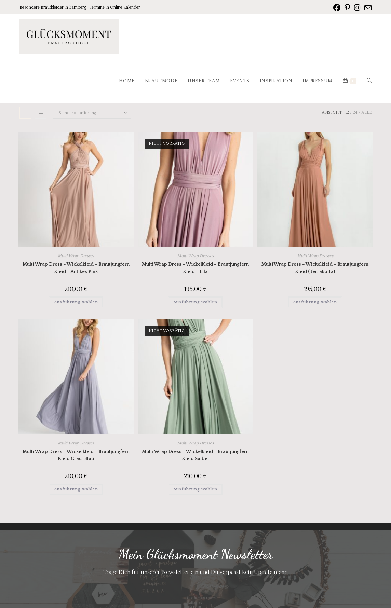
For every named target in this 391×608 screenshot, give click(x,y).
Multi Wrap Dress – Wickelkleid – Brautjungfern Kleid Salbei (195, 455)
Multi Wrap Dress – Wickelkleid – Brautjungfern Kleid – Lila (195, 268)
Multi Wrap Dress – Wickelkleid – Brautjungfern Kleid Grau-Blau (76, 455)
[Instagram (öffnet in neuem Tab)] (357, 8)
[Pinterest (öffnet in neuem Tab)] (347, 8)
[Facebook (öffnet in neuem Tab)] (336, 8)
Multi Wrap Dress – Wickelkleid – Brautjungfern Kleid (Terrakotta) (314, 268)
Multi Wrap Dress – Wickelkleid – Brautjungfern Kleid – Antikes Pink (76, 268)
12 (347, 112)
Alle (366, 112)
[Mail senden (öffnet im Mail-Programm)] (367, 8)
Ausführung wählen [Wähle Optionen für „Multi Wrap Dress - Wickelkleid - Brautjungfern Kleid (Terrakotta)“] (315, 302)
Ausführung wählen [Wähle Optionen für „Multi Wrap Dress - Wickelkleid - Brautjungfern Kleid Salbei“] (195, 489)
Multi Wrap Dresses (76, 256)
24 (355, 112)
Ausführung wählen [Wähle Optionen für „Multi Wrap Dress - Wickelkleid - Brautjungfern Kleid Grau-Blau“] (76, 489)
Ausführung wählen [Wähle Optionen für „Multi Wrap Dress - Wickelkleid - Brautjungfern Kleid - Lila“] (195, 302)
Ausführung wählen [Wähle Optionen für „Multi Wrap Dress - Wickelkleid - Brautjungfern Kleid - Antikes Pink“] (76, 302)
